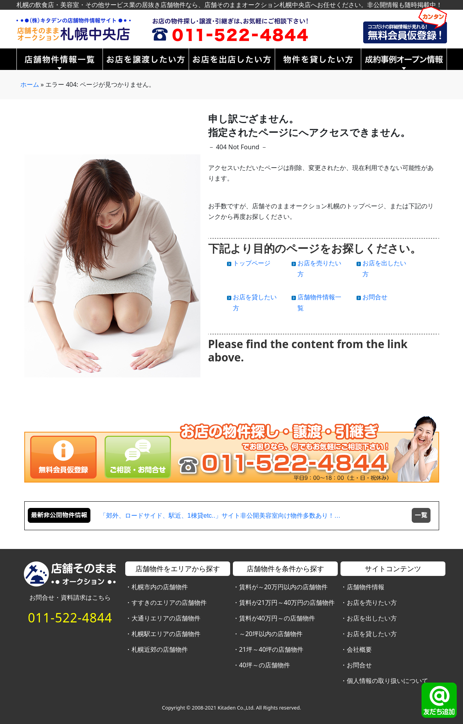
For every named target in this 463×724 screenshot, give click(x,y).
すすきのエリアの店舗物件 (169, 602)
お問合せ (374, 297)
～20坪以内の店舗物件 (271, 633)
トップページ (251, 263)
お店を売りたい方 (372, 602)
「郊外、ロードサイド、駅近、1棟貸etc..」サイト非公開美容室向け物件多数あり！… (220, 515)
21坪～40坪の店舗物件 (271, 649)
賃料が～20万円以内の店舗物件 (283, 587)
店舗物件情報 (365, 587)
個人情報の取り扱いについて (387, 680)
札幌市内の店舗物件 (160, 587)
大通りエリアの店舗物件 (166, 618)
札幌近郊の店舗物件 (160, 649)
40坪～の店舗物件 (264, 665)
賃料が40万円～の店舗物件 (277, 618)
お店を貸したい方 (372, 633)
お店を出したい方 (372, 618)
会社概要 (359, 649)
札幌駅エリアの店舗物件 (166, 633)
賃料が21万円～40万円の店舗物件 (287, 602)
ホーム (29, 84)
